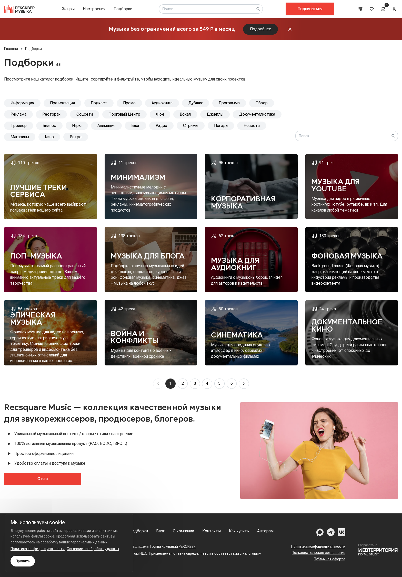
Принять (23, 561)
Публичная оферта (329, 559)
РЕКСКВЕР (187, 546)
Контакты (211, 531)
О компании (183, 531)
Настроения (94, 8)
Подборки (123, 8)
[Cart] (383, 8)
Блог (160, 531)
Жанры (68, 8)
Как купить (239, 531)
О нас (28, 479)
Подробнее (260, 29)
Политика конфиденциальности (318, 546)
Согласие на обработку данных (93, 549)
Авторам (265, 531)
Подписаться (309, 8)
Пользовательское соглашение (318, 553)
